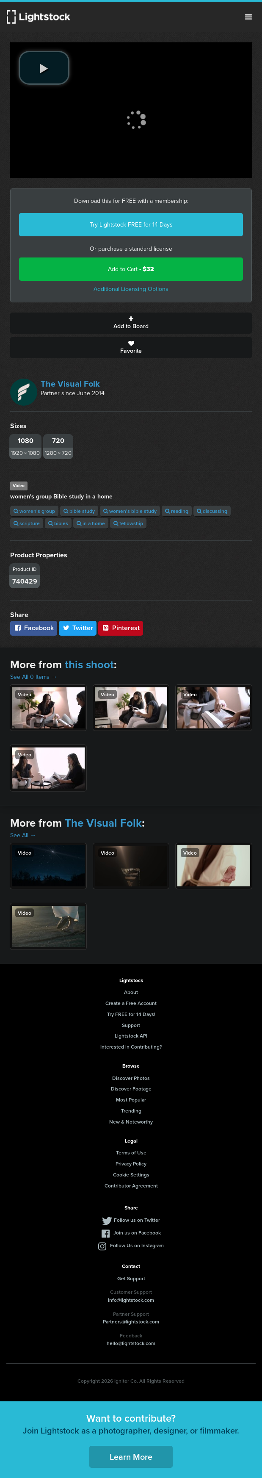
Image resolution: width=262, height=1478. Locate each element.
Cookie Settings (131, 1174)
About (131, 992)
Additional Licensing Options (131, 289)
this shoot (89, 664)
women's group (34, 511)
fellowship (128, 523)
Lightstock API (131, 1035)
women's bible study (130, 511)
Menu (248, 17)
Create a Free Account (131, 1003)
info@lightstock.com (131, 1300)
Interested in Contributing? (131, 1046)
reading (176, 511)
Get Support (131, 1278)
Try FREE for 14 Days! (131, 1014)
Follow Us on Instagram (137, 1245)
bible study (79, 511)
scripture (27, 523)
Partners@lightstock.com (131, 1321)
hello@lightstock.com (131, 1343)
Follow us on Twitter (137, 1219)
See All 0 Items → (33, 677)
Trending (131, 1110)
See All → (23, 835)
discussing (212, 511)
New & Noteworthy (131, 1121)
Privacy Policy (131, 1163)
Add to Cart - (131, 269)
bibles (58, 523)
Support (131, 1025)
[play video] (44, 68)
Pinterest (121, 628)
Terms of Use (131, 1152)
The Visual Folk (70, 383)
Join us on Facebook (137, 1232)
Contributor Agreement (131, 1185)
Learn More (131, 1456)
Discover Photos (131, 1078)
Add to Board (131, 323)
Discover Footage (131, 1088)
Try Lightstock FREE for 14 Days (131, 224)
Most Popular (131, 1099)
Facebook (34, 628)
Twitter (78, 628)
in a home (91, 523)
